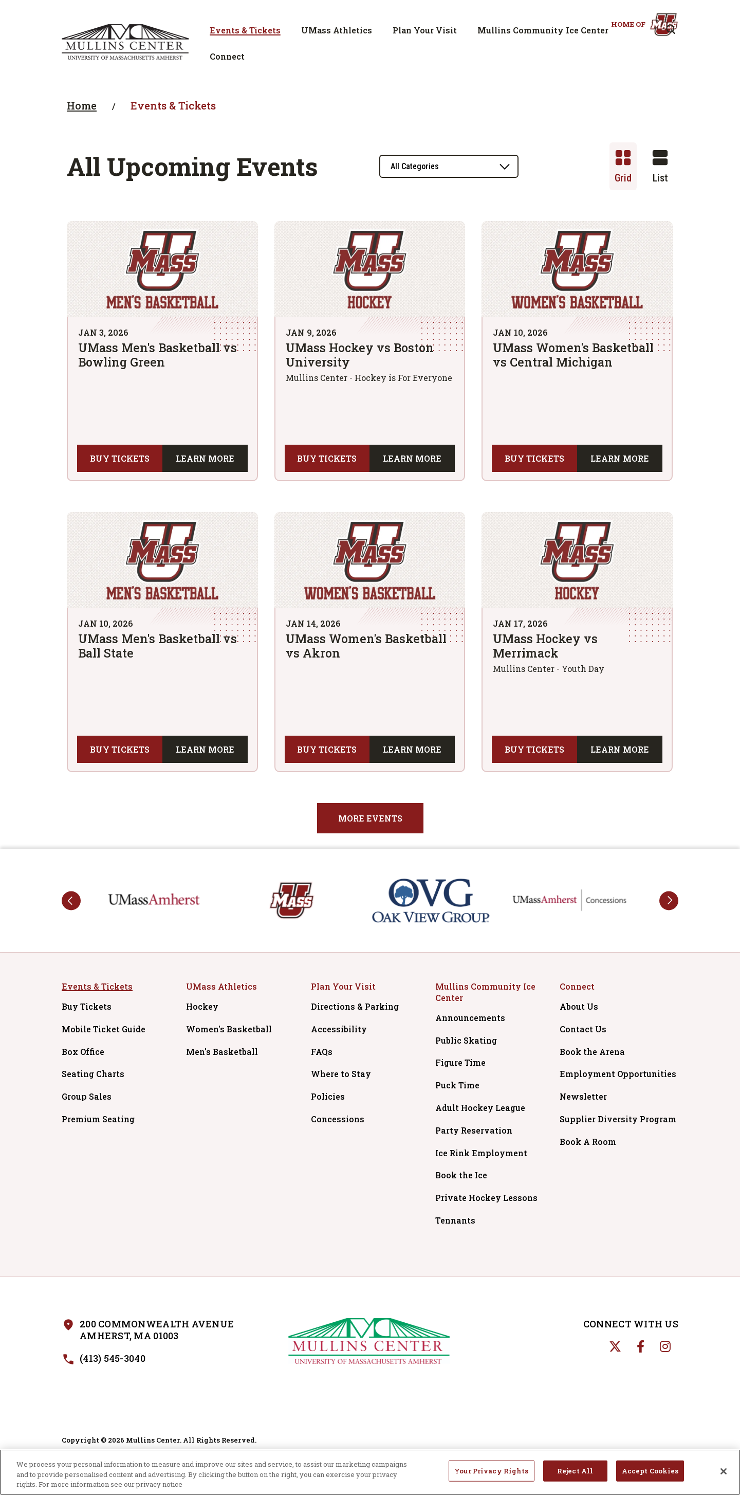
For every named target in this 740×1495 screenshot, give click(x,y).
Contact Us (583, 1029)
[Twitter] (615, 1346)
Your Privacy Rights (491, 1474)
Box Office (83, 1051)
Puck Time (457, 1085)
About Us (579, 1006)
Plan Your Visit (425, 30)
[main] (370, 466)
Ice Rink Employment (481, 1152)
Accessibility (339, 1029)
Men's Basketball (222, 1051)
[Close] (723, 1474)
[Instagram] (665, 1346)
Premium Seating (98, 1119)
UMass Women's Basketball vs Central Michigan (573, 355)
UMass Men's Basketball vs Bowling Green (157, 355)
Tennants (455, 1220)
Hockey (202, 1006)
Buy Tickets (120, 458)
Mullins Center (125, 42)
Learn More (205, 458)
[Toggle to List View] (660, 166)
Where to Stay (341, 1073)
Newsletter (583, 1096)
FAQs (321, 1051)
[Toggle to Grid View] (623, 166)
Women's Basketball (229, 1029)
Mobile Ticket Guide (103, 1029)
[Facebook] (640, 1346)
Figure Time (460, 1062)
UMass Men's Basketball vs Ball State (157, 646)
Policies (328, 1096)
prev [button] (71, 900)
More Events (370, 818)
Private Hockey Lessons (486, 1197)
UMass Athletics (336, 30)
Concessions (337, 1119)
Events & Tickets (245, 30)
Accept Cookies (650, 1474)
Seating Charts (93, 1073)
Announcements (470, 1017)
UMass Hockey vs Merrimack (545, 646)
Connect (227, 56)
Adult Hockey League (480, 1107)
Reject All (575, 1474)
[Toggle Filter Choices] (449, 166)
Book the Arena (592, 1051)
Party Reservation (473, 1130)
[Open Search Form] (670, 29)
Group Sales (87, 1096)
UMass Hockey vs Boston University (360, 355)
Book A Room (588, 1141)
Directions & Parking (355, 1006)
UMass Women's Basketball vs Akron (366, 646)
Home (82, 105)
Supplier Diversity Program (619, 1119)
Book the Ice (461, 1175)
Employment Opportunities (618, 1073)
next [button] (668, 900)
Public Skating (466, 1040)
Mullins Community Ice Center (542, 30)
